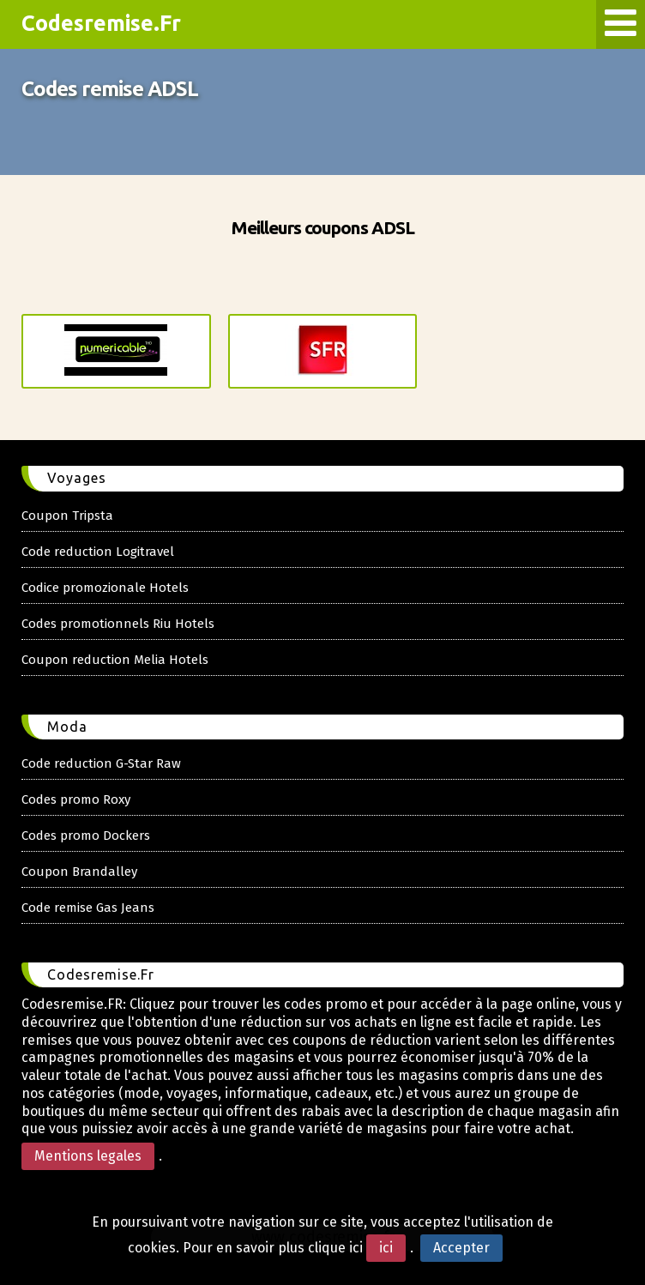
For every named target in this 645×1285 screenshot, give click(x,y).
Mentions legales (88, 1156)
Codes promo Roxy (75, 799)
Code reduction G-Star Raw (101, 763)
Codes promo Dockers (85, 835)
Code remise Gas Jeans (87, 907)
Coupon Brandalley (79, 871)
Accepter (461, 1248)
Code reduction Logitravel (97, 551)
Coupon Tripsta (67, 515)
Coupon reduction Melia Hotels (114, 659)
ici (386, 1248)
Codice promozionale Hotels (105, 587)
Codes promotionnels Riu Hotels (117, 623)
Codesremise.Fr (101, 23)
